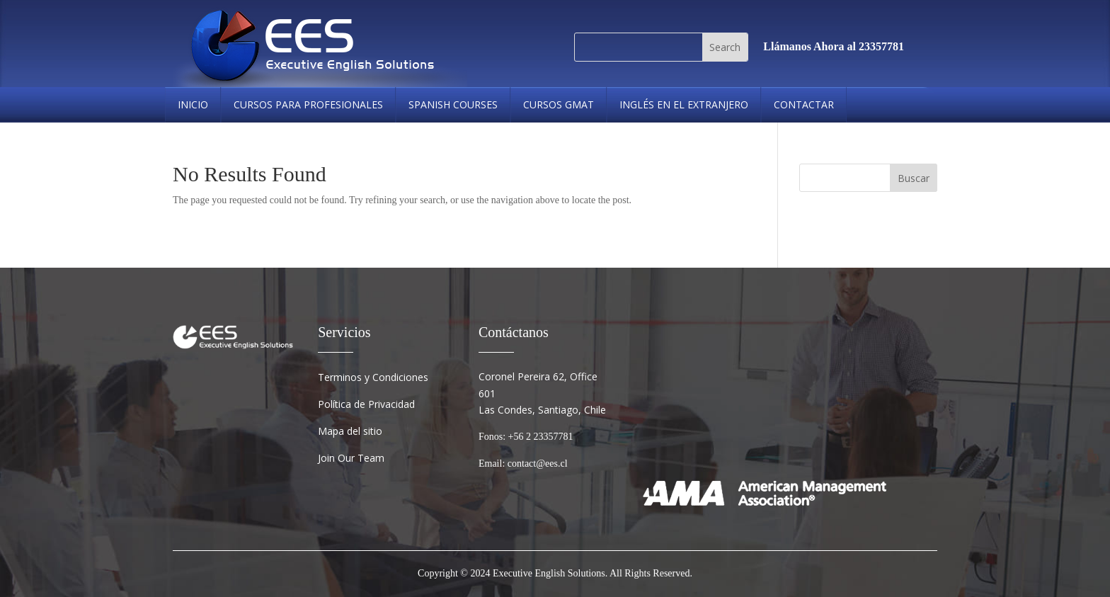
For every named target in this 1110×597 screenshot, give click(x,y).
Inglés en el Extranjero (683, 104)
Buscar (913, 178)
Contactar (804, 104)
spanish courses (453, 104)
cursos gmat (558, 104)
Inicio (193, 104)
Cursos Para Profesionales (308, 104)
